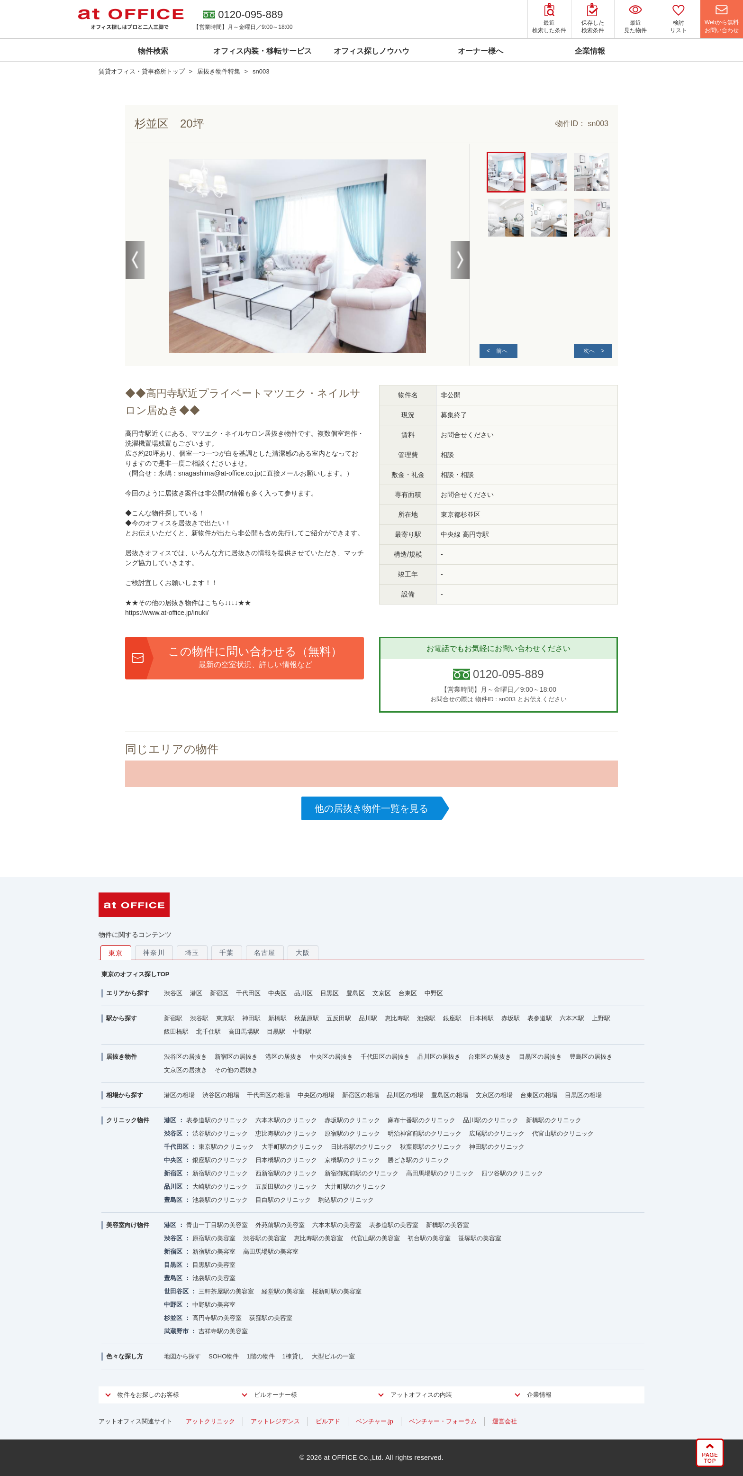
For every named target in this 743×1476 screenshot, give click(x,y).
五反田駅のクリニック (286, 1186)
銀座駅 (452, 1018)
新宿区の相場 (360, 1095)
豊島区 (355, 993)
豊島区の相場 (449, 1095)
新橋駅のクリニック (553, 1120)
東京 (116, 953)
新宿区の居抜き (236, 1056)
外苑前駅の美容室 (280, 1224)
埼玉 (192, 952)
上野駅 (601, 1018)
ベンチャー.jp (374, 1421)
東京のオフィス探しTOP (135, 974)
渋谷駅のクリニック (220, 1133)
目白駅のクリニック (283, 1199)
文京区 (381, 993)
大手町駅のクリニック (292, 1146)
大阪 (303, 952)
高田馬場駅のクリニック (440, 1173)
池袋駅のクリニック (220, 1199)
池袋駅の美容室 (214, 1278)
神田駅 (251, 1018)
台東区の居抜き (489, 1056)
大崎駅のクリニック (220, 1186)
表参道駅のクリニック (217, 1120)
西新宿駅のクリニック (286, 1173)
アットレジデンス (275, 1421)
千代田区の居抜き (385, 1056)
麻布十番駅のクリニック (421, 1120)
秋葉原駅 (306, 1018)
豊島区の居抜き (591, 1056)
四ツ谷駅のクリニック (512, 1173)
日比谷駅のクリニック (361, 1146)
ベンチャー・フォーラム (443, 1421)
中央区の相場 (316, 1095)
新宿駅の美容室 (214, 1251)
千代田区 (248, 993)
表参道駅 (539, 1018)
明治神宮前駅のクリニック (425, 1133)
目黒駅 (276, 1031)
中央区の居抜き (331, 1056)
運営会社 (504, 1421)
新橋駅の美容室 (447, 1224)
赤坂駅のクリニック (352, 1120)
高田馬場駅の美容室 (271, 1251)
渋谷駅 (199, 1018)
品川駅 (368, 1018)
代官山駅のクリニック (563, 1133)
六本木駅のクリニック (286, 1120)
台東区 (408, 993)
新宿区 (219, 993)
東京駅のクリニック (226, 1146)
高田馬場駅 (243, 1031)
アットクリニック (210, 1421)
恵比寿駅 (397, 1018)
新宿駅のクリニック (220, 1173)
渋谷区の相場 (220, 1095)
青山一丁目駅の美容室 (217, 1224)
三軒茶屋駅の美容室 (226, 1291)
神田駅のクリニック (497, 1146)
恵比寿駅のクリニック (286, 1133)
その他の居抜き (236, 1069)
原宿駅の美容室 (214, 1238)
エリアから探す (127, 993)
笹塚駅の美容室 (479, 1238)
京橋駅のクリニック (352, 1160)
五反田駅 (338, 1018)
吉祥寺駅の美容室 (223, 1331)
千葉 (226, 952)
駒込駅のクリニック (346, 1199)
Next (460, 260)
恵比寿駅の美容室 (318, 1238)
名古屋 (265, 952)
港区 (196, 993)
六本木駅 (572, 1018)
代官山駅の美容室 (375, 1238)
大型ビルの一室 (333, 1356)
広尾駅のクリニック (497, 1133)
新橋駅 (277, 1018)
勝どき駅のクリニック (418, 1160)
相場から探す (124, 1095)
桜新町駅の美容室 (337, 1291)
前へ (501, 351)
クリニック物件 (127, 1120)
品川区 (303, 993)
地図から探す (182, 1356)
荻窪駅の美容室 (270, 1317)
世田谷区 (176, 1291)
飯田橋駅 (176, 1031)
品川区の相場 (405, 1095)
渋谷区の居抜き (185, 1056)
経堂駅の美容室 (283, 1291)
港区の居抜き (283, 1056)
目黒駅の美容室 (214, 1264)
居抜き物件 (121, 1056)
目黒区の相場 (583, 1095)
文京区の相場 (494, 1095)
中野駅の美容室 (214, 1304)
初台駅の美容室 (429, 1238)
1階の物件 (260, 1356)
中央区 (277, 993)
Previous (135, 260)
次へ (589, 351)
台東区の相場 (538, 1095)
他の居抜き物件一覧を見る (371, 808)
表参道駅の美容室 (393, 1224)
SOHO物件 (223, 1356)
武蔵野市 (176, 1331)
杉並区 (173, 1317)
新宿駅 (173, 1018)
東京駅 (225, 1018)
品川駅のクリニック (490, 1120)
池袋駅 (426, 1018)
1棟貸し (293, 1356)
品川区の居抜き (439, 1056)
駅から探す (121, 1018)
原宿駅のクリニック (352, 1133)
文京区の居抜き (185, 1069)
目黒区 (329, 993)
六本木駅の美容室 (337, 1224)
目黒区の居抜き (540, 1056)
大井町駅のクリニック (355, 1186)
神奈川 (154, 952)
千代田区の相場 (268, 1095)
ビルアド (328, 1421)
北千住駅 (208, 1031)
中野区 (434, 993)
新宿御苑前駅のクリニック (362, 1173)
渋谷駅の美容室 (264, 1238)
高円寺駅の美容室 (217, 1317)
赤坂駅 (510, 1018)
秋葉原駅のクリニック (431, 1146)
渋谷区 (173, 993)
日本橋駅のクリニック (286, 1160)
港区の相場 (179, 1095)
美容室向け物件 (127, 1224)
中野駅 (302, 1031)
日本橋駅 (481, 1018)
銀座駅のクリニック (220, 1160)
